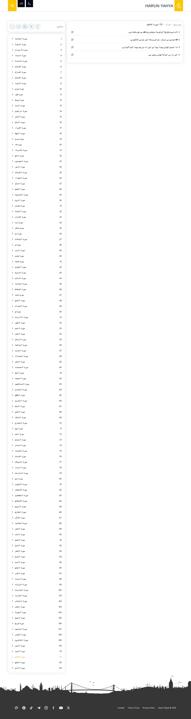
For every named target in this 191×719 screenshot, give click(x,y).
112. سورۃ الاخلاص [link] (154, 24)
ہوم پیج (177, 24)
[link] (68, 708)
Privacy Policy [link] (149, 708)
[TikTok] (31, 708)
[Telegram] (38, 708)
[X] (68, 708)
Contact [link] (121, 708)
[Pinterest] (24, 708)
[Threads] (16, 708)
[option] (36, 38)
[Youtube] (61, 708)
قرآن (168, 24)
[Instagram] (46, 708)
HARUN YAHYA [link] (159, 6)
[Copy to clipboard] (72, 32)
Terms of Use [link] (133, 708)
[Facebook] (53, 708)
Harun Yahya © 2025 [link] (167, 708)
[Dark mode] (29, 3)
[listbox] (36, 353)
